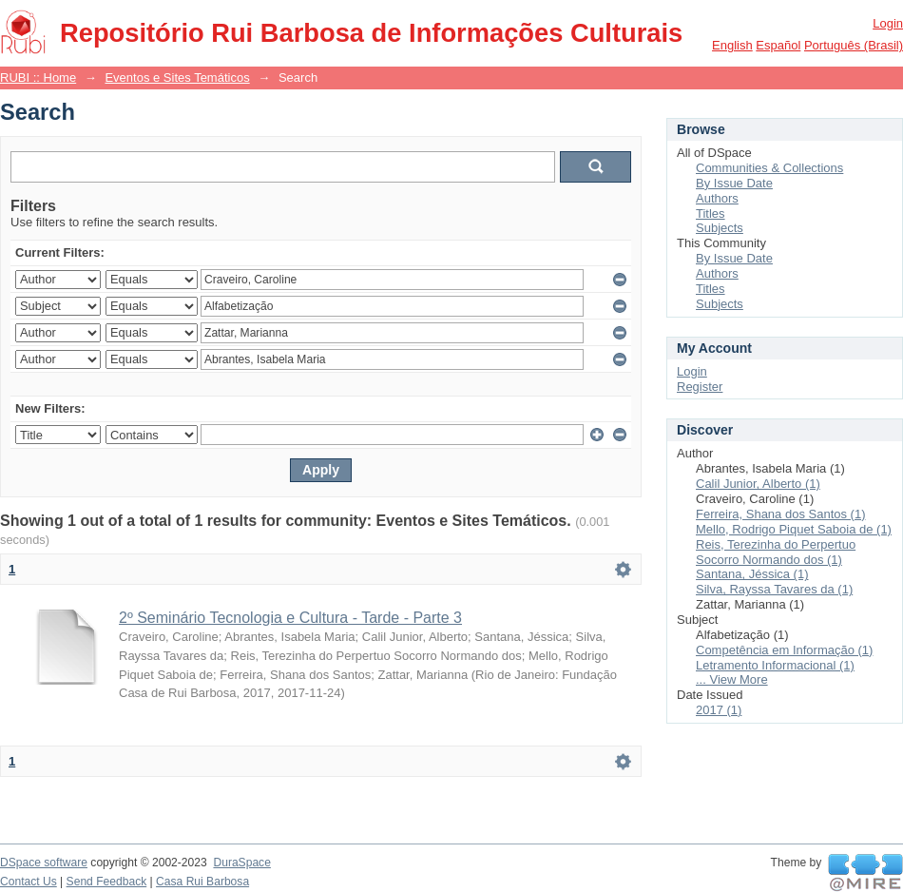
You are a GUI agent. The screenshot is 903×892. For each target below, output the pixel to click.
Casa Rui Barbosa (202, 881)
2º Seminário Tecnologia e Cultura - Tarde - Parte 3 (290, 618)
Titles (710, 213)
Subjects (719, 228)
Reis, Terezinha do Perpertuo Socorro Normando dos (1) (775, 552)
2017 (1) (718, 710)
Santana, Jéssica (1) (752, 574)
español (778, 45)
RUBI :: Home (38, 77)
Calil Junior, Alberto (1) (758, 483)
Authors (717, 198)
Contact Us (28, 881)
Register (699, 386)
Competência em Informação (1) (784, 650)
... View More (732, 679)
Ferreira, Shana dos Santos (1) (780, 514)
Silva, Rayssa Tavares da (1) (774, 589)
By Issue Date (734, 183)
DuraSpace (241, 862)
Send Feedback (107, 881)
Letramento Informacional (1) (775, 665)
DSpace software (43, 862)
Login (888, 23)
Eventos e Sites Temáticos (177, 77)
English (732, 45)
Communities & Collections (769, 168)
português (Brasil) (853, 45)
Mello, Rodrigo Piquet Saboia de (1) (794, 529)
